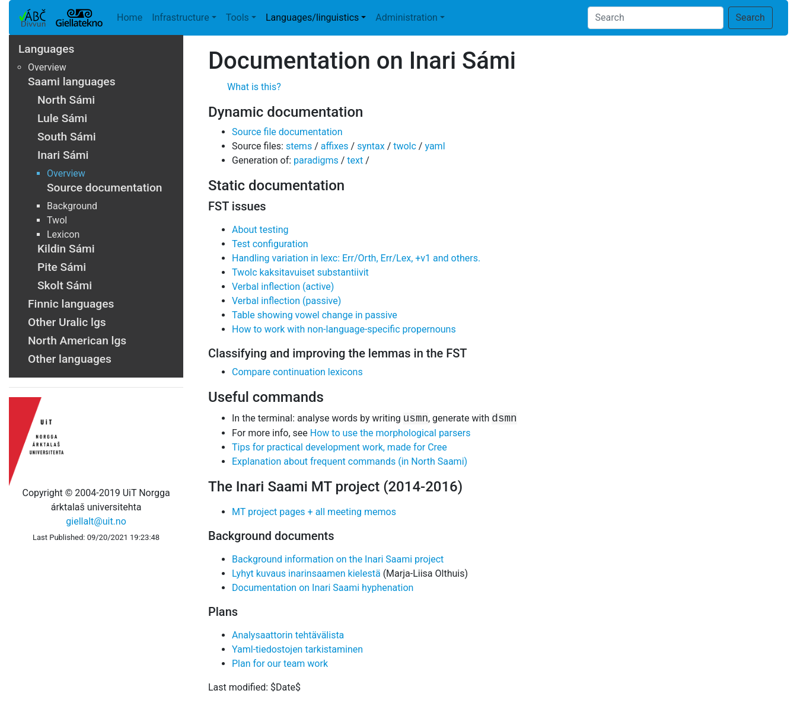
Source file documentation (287, 132)
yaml (435, 146)
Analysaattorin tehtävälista (288, 635)
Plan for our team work (280, 663)
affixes (335, 146)
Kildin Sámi (66, 248)
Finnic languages (71, 304)
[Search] (655, 18)
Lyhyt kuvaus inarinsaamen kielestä (306, 573)
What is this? (254, 86)
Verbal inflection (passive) (286, 300)
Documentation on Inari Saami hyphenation (322, 587)
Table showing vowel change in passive (314, 315)
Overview (47, 67)
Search (750, 17)
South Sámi (66, 136)
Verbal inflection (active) (283, 286)
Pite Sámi (61, 267)
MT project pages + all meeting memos (314, 511)
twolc (404, 146)
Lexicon (63, 234)
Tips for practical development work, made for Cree (339, 447)
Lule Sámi (62, 118)
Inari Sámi (62, 155)
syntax (371, 146)
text (355, 160)
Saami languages (72, 81)
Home (129, 17)
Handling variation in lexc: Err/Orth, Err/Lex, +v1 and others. (356, 258)
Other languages (69, 359)
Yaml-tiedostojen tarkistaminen (297, 649)
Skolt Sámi (64, 285)
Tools (237, 17)
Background (72, 206)
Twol (57, 220)
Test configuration (270, 244)
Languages (46, 49)
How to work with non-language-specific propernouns (344, 329)
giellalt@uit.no (96, 521)
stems (299, 146)
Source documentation (104, 187)
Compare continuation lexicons (297, 372)
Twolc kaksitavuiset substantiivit (300, 272)
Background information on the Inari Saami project (338, 559)
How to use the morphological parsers (390, 433)
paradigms (316, 160)
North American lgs (77, 340)
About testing (260, 229)
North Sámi (66, 100)
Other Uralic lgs (67, 322)
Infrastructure (180, 17)
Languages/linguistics (312, 17)
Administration (406, 17)
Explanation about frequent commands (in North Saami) (349, 461)
